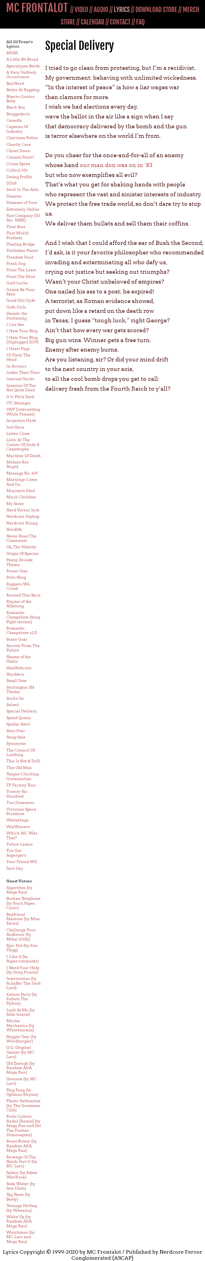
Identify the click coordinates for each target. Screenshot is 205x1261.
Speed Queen (18, 717)
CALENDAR (92, 22)
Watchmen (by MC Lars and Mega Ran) (20, 1237)
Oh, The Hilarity (21, 546)
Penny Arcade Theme (19, 562)
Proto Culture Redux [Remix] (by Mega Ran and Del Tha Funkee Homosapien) (23, 1125)
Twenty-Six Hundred (16, 793)
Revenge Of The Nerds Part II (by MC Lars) (21, 1162)
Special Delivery (21, 711)
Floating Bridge (20, 244)
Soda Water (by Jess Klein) (20, 1185)
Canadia (14, 120)
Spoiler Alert (18, 724)
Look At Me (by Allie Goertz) (20, 1012)
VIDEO (81, 10)
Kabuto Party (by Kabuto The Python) (21, 999)
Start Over (15, 730)
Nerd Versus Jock (22, 510)
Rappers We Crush (18, 586)
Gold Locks (17, 282)
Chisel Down (18, 150)
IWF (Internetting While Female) (23, 411)
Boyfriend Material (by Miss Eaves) (23, 919)
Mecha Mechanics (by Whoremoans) (20, 1025)
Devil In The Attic (22, 189)
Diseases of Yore (21, 202)
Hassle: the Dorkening (16, 315)
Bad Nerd (15, 83)
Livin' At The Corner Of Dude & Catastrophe (23, 444)
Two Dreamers (20, 802)
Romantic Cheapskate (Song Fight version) (23, 617)
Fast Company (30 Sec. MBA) (23, 217)
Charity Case (18, 144)
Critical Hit (17, 170)
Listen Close (18, 433)
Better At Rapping (22, 89)
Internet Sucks (20, 378)
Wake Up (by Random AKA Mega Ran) (19, 1221)
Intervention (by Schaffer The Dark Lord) (23, 983)
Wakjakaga (17, 820)
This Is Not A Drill (23, 761)
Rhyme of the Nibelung (18, 603)
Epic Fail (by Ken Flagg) (22, 947)
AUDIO (101, 10)
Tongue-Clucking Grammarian (22, 776)
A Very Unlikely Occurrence (21, 74)
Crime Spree (18, 163)
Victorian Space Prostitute (21, 811)
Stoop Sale (15, 737)
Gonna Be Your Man (20, 291)
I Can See (15, 324)
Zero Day (14, 868)
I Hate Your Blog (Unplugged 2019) (22, 339)
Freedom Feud (19, 257)
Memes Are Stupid (17, 464)
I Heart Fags (18, 348)
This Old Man (19, 767)
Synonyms (16, 743)
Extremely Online (22, 209)
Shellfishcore (18, 667)
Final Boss (15, 226)
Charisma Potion (22, 137)
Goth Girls (16, 307)
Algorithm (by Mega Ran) (19, 889)
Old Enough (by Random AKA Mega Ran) (20, 1068)
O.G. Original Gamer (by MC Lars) (20, 1052)
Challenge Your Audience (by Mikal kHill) (21, 934)
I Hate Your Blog (22, 330)
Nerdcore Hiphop (22, 516)
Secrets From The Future (23, 647)
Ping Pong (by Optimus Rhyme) (22, 1092)
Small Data (16, 680)
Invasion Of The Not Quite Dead (21, 387)
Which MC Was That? (22, 835)
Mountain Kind (20, 490)
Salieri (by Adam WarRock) (22, 1174)
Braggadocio (18, 113)
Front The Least (21, 269)
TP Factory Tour (21, 785)
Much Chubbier (21, 497)
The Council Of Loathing (20, 752)
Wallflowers (18, 826)
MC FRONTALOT (37, 8)
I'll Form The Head (18, 357)
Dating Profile (19, 176)
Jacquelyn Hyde (21, 420)
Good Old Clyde (20, 300)
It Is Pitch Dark (20, 396)
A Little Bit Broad (22, 59)
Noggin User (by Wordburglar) (21, 1038)
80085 (12, 53)
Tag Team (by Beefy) (18, 1196)
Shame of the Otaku (18, 659)
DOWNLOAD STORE (156, 10)
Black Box (15, 107)
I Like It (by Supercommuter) (22, 958)
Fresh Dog (15, 263)
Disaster (14, 196)
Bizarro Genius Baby (20, 98)
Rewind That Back (23, 595)
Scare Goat (16, 639)
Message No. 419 (22, 473)
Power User (17, 571)
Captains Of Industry (17, 128)
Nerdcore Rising (22, 523)
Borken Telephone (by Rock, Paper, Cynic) (23, 903)
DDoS (11, 183)
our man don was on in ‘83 (116, 165)
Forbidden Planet (22, 250)
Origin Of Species (22, 553)
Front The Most (20, 276)
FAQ (140, 22)
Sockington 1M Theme (20, 689)
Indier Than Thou (23, 372)
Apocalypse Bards (23, 66)
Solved (12, 704)
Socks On (15, 698)
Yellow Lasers (19, 844)
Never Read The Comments (21, 538)
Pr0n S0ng (16, 577)
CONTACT (120, 22)
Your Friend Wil (21, 861)
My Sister (15, 503)
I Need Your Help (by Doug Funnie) (22, 969)
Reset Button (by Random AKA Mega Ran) (21, 1146)
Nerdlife (14, 529)
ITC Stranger (18, 403)
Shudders (15, 674)
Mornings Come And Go (21, 481)
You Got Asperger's (16, 852)
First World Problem (17, 235)
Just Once (15, 427)
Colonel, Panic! (20, 157)
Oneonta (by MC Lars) (21, 1081)
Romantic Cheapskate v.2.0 (21, 630)
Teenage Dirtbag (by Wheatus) (21, 1207)
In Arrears (16, 366)
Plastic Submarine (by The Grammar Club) (23, 1105)
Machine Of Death (23, 455)
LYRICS (122, 10)
